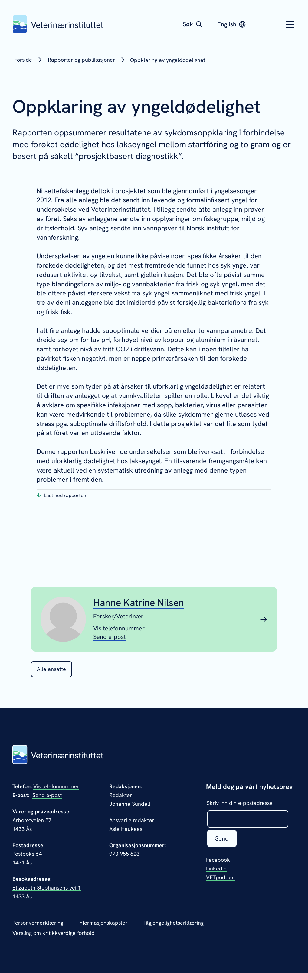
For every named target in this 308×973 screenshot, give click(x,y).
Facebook (218, 859)
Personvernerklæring (37, 922)
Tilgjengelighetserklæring (173, 922)
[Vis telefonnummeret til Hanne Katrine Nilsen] (119, 628)
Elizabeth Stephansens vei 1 (46, 887)
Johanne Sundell (129, 803)
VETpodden (220, 877)
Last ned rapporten (65, 495)
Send (222, 838)
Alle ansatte (51, 668)
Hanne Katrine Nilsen (138, 602)
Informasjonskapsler (102, 922)
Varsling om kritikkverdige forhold (53, 932)
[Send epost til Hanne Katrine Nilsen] (109, 636)
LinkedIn (216, 868)
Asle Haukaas (125, 828)
